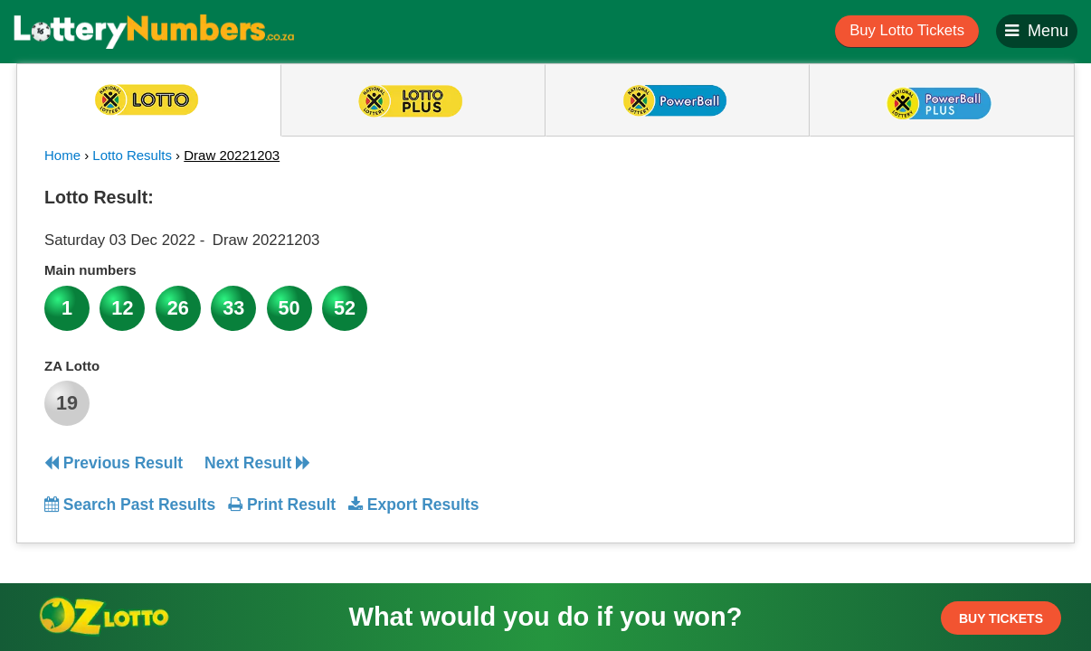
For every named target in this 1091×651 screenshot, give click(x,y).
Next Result (257, 463)
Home (62, 155)
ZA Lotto (72, 365)
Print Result (282, 504)
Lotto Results (132, 155)
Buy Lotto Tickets (906, 30)
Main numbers (90, 270)
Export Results (413, 504)
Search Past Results (129, 504)
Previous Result (113, 463)
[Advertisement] (883, 293)
